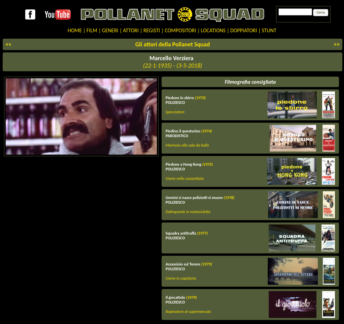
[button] (320, 12)
